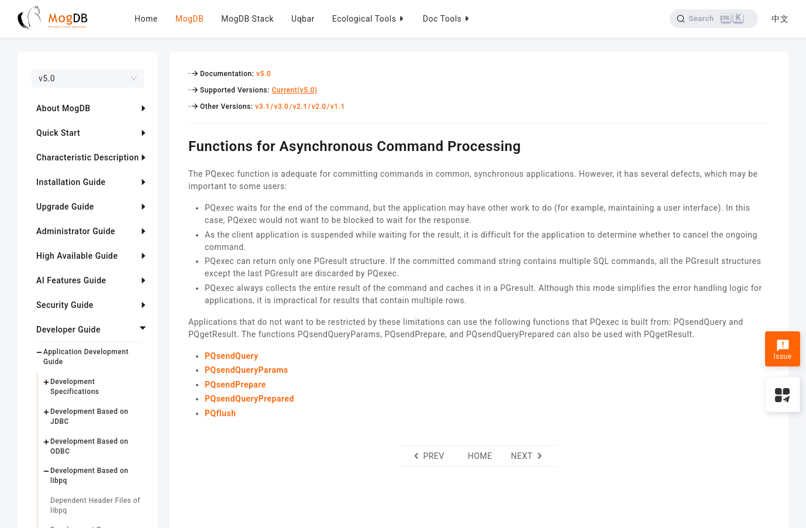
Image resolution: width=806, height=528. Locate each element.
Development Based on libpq (89, 476)
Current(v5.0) (295, 90)
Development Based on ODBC (89, 446)
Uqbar (303, 18)
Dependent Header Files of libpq (95, 505)
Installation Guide (71, 182)
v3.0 (281, 106)
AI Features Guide (71, 280)
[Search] (714, 18)
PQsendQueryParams (246, 370)
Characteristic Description (87, 157)
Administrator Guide (75, 231)
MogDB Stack (247, 18)
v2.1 (300, 106)
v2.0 (319, 106)
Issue (782, 350)
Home (146, 18)
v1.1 (337, 106)
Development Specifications (74, 387)
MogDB (189, 18)
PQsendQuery (232, 356)
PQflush (220, 413)
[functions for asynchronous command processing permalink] (179, 145)
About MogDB (63, 108)
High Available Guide (77, 255)
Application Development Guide (86, 357)
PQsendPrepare (235, 384)
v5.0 (263, 74)
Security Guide (65, 305)
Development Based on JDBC (89, 416)
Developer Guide (68, 329)
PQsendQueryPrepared (249, 398)
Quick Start (58, 133)
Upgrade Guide (65, 206)
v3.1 (262, 106)
